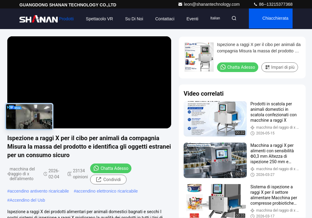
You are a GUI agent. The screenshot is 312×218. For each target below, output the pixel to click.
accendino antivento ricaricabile (39, 191)
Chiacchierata (274, 18)
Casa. (37, 18)
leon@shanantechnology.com (209, 4)
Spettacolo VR (95, 18)
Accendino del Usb (27, 200)
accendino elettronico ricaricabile (107, 191)
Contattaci (161, 18)
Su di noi (130, 18)
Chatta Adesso (110, 168)
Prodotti (62, 18)
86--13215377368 (273, 4)
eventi (189, 18)
